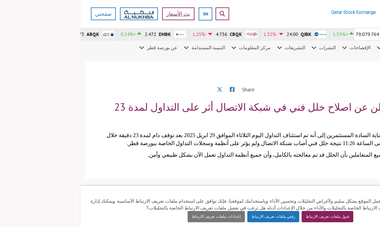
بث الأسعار (98, 13)
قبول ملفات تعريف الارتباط (247, 216)
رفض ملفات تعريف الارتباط (193, 216)
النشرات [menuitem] (247, 47)
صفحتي (23, 13)
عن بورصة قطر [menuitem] (81, 47)
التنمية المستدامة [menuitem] (128, 47)
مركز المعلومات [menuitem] (174, 47)
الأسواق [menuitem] (364, 47)
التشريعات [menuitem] (214, 47)
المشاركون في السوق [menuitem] (325, 47)
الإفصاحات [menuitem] (279, 47)
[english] (125, 14)
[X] (139, 89)
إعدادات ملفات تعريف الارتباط (135, 216)
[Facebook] (151, 89)
